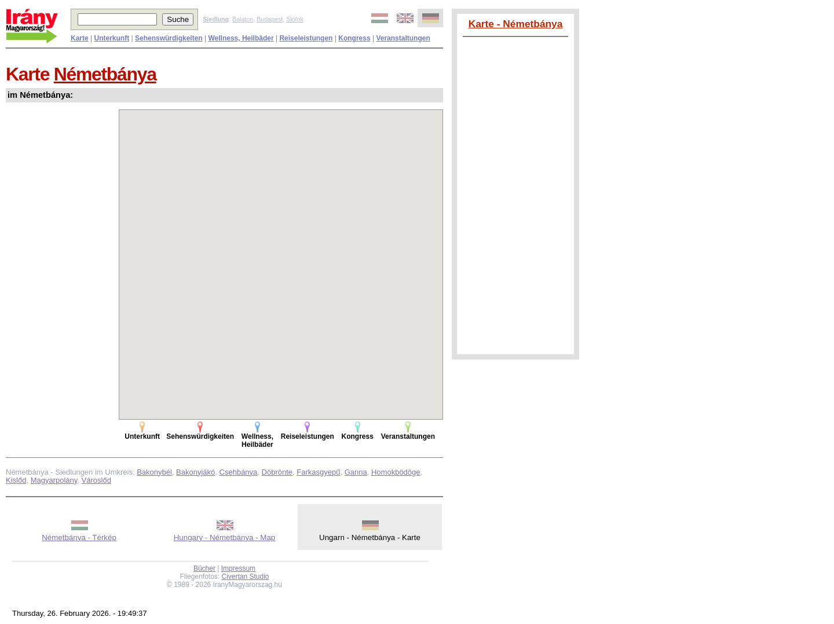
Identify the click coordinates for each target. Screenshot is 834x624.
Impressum (238, 568)
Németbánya (105, 74)
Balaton (242, 19)
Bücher (204, 568)
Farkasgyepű (318, 472)
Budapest (270, 19)
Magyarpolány (54, 480)
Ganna (356, 472)
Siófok (294, 19)
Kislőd (16, 480)
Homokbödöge (395, 472)
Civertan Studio (245, 576)
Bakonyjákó (195, 472)
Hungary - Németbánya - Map (225, 537)
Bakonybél (154, 472)
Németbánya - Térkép (79, 537)
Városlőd (96, 480)
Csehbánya (239, 472)
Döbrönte (277, 472)
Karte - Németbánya (516, 24)
